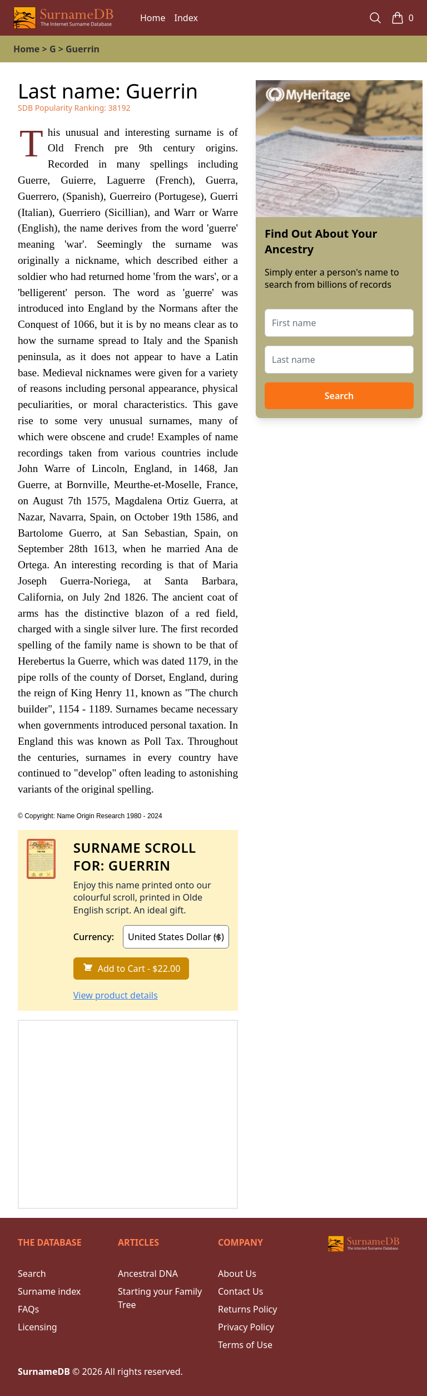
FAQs (28, 1309)
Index (186, 18)
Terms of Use (245, 1345)
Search (339, 396)
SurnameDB (44, 1371)
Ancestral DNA (148, 1273)
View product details (115, 995)
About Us (237, 1273)
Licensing (37, 1327)
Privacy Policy (246, 1327)
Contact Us (240, 1291)
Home (153, 18)
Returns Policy (247, 1309)
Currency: (93, 937)
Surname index (49, 1291)
